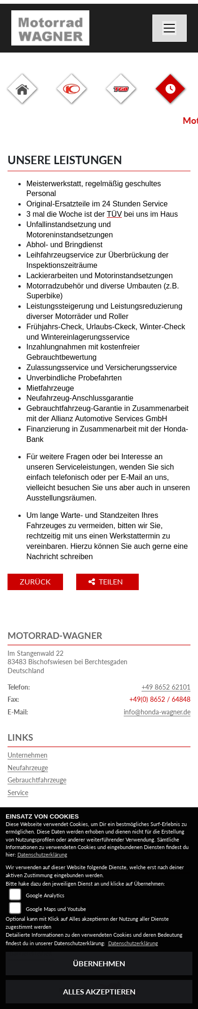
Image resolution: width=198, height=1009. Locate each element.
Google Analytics (45, 895)
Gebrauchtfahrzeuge (37, 780)
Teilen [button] (106, 581)
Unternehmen (28, 755)
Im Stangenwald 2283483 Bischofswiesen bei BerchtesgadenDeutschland (67, 662)
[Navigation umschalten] (169, 28)
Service (18, 793)
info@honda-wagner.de (157, 712)
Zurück (35, 581)
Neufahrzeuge (28, 768)
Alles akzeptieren (99, 991)
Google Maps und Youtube (56, 909)
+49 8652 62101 (166, 687)
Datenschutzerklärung (42, 854)
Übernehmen (99, 963)
